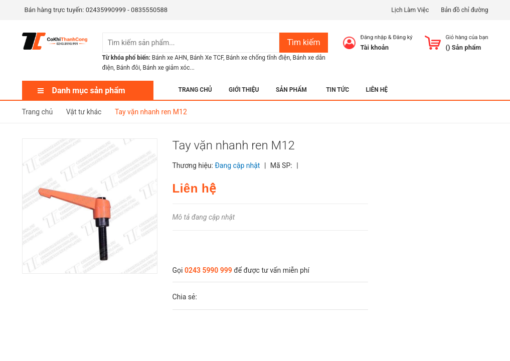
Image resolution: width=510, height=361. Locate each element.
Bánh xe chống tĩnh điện (258, 57)
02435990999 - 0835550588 (126, 10)
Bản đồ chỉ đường (464, 10)
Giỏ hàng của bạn (467, 37)
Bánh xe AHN (169, 57)
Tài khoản (375, 47)
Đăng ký (402, 37)
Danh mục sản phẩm (88, 90)
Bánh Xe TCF (206, 57)
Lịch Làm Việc (410, 10)
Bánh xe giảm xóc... (168, 67)
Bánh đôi (128, 67)
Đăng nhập (374, 37)
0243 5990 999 (208, 270)
